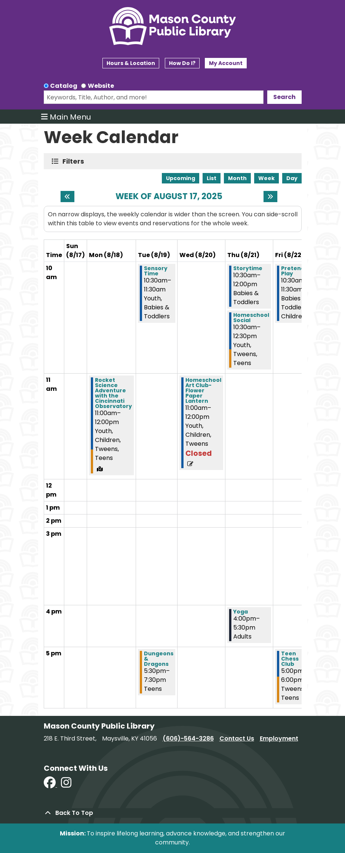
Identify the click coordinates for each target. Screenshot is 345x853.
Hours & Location (131, 63)
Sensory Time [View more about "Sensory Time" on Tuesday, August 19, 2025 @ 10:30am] (155, 271)
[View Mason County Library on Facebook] (50, 785)
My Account (226, 63)
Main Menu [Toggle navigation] (66, 116)
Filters (74, 161)
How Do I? (182, 63)
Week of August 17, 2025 (168, 196)
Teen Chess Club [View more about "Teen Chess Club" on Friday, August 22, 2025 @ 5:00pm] (290, 659)
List (211, 178)
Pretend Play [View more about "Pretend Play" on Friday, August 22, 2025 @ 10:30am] (293, 271)
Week (266, 178)
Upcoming (180, 178)
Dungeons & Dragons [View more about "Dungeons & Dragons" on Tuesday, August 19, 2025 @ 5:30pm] (158, 659)
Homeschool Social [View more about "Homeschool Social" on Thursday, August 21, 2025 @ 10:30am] (251, 317)
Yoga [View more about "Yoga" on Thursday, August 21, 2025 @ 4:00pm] (240, 611)
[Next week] (270, 196)
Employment (279, 738)
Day (292, 178)
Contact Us (236, 738)
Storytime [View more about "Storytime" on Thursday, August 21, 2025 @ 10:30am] (247, 268)
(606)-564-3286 (188, 738)
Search (284, 97)
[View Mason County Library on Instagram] (66, 785)
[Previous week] (67, 196)
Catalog (63, 85)
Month (237, 178)
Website (101, 85)
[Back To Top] (173, 813)
